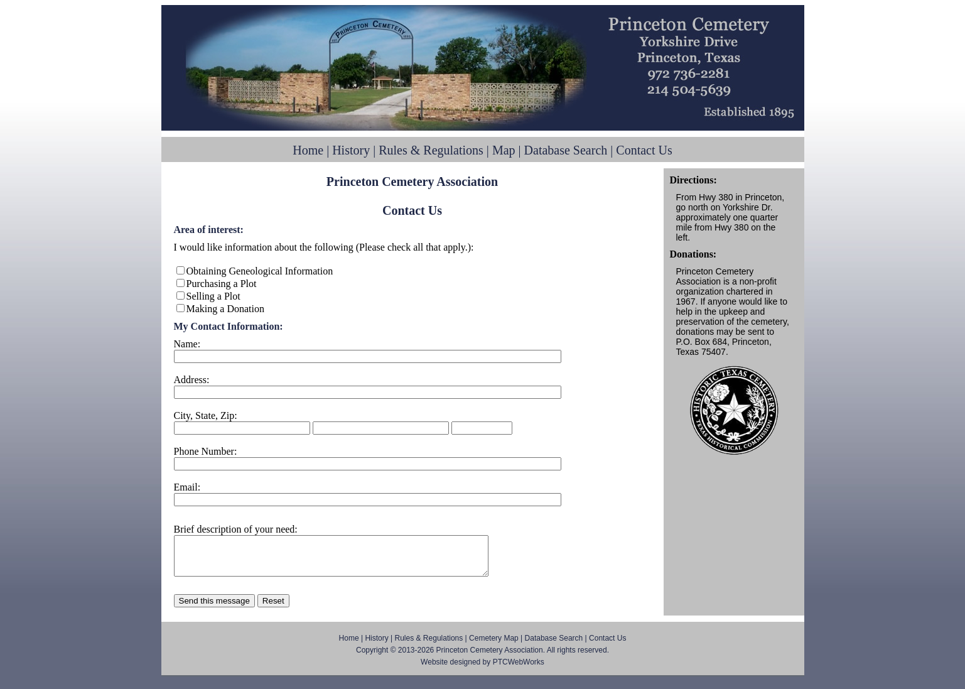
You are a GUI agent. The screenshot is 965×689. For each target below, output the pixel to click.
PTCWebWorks (518, 669)
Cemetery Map (494, 645)
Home (308, 150)
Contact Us (644, 150)
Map (503, 150)
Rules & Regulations (431, 150)
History (351, 150)
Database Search (566, 150)
